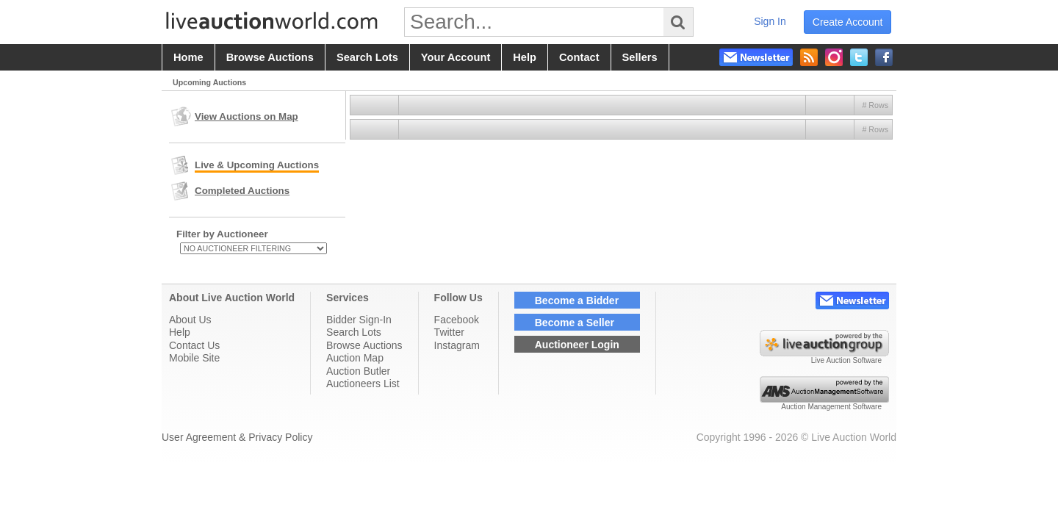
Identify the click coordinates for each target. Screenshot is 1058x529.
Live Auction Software (846, 360)
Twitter (449, 332)
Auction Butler (358, 371)
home (188, 57)
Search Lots (353, 332)
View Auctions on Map (246, 116)
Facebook (456, 319)
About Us (190, 319)
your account (455, 57)
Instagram (457, 345)
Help (179, 332)
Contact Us (194, 345)
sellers (640, 57)
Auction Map (355, 358)
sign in (770, 21)
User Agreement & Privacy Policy (237, 437)
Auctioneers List (363, 383)
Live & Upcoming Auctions (257, 164)
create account (848, 22)
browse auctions (270, 57)
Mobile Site (194, 358)
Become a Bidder (577, 300)
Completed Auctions (242, 190)
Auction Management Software (831, 407)
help (524, 57)
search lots (367, 57)
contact (579, 57)
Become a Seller (574, 322)
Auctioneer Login (577, 344)
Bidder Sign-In (359, 319)
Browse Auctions (364, 345)
